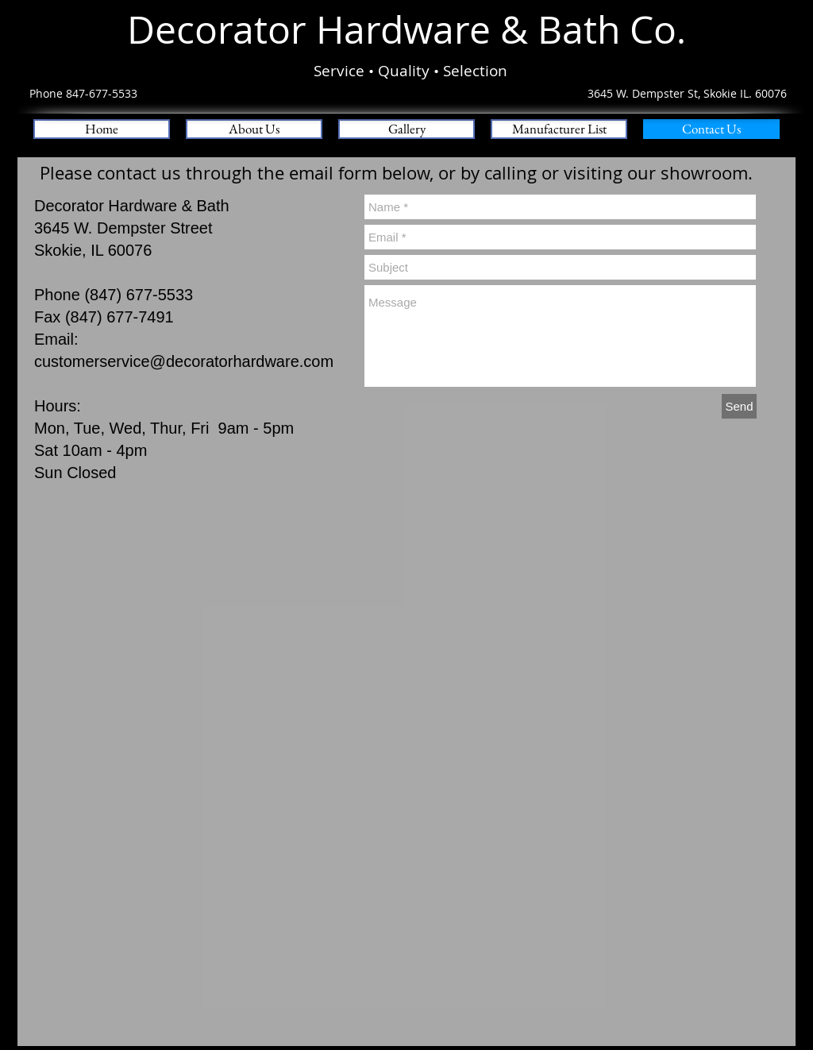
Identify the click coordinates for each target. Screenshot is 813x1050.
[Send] (739, 406)
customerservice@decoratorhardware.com (183, 361)
